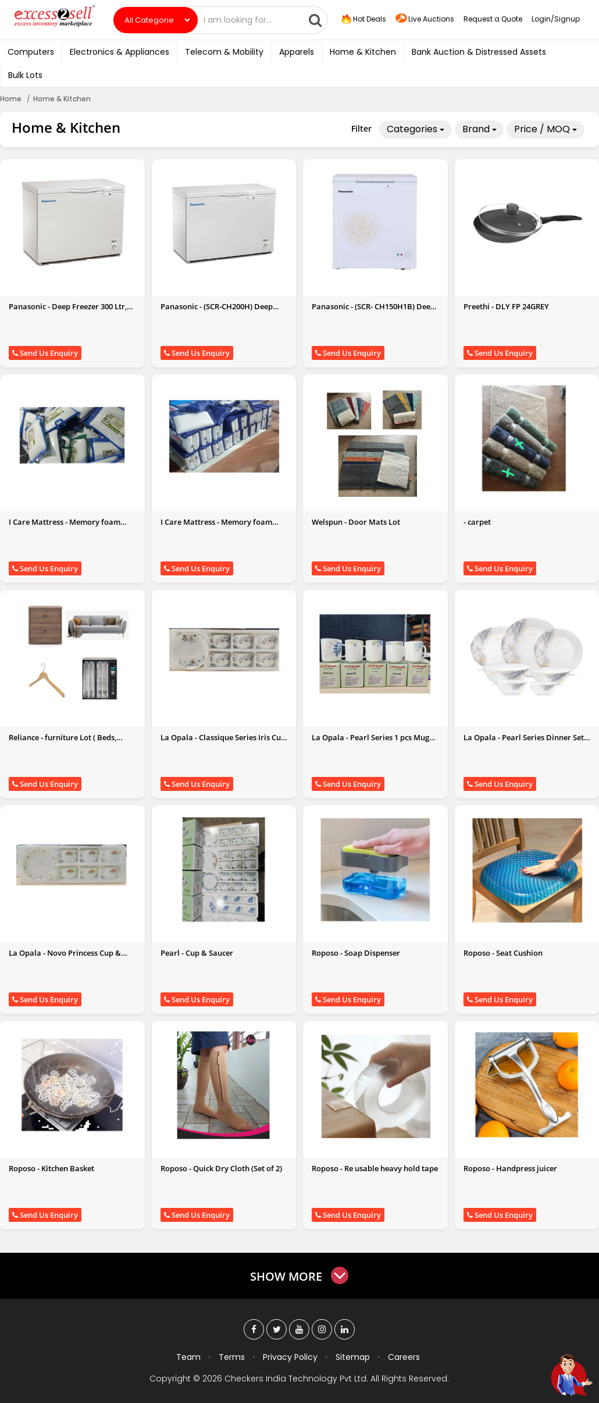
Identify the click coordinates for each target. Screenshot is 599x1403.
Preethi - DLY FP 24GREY (506, 306)
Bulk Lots (25, 75)
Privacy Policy (290, 1357)
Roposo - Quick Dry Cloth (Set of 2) (221, 1168)
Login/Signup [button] (556, 19)
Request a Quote (492, 19)
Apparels (296, 52)
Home (11, 99)
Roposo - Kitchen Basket (51, 1168)
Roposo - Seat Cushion (503, 953)
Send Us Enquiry (45, 353)
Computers (31, 52)
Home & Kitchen (363, 52)
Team (188, 1357)
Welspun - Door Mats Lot (356, 522)
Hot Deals (363, 19)
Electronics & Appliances (119, 52)
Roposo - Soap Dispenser (356, 953)
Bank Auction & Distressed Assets (479, 52)
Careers (404, 1357)
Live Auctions (424, 19)
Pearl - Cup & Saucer (197, 953)
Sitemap (353, 1357)
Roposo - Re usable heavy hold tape (375, 1168)
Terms (232, 1357)
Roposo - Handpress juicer (510, 1168)
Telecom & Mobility (224, 52)
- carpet (477, 522)
